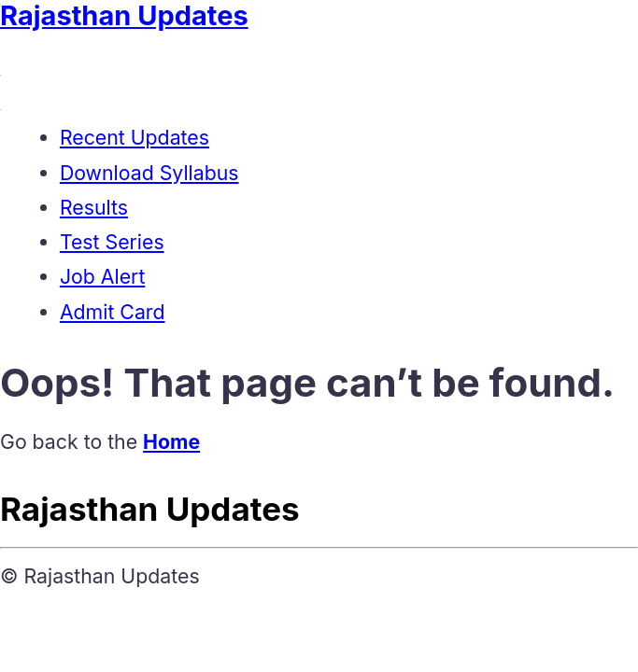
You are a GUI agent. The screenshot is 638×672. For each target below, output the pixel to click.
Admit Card (112, 312)
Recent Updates (134, 137)
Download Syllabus (149, 173)
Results (94, 207)
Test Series (112, 242)
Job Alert (102, 276)
